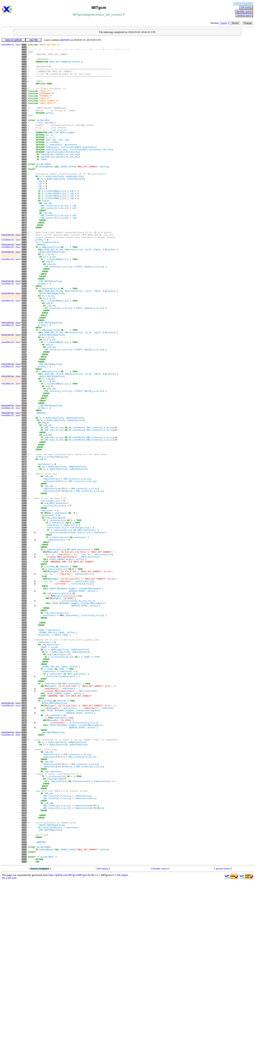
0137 (24, 443)
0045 (24, 173)
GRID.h (44, 109)
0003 (24, 50)
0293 (24, 899)
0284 (24, 873)
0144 (24, 463)
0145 (24, 466)
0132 (24, 428)
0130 (24, 422)
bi (47, 153)
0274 (24, 844)
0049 (24, 185)
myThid (76, 65)
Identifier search (244, 11)
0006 (24, 59)
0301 (24, 923)
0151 (24, 484)
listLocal (75, 170)
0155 (24, 495)
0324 (24, 990)
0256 (24, 791)
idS (54, 159)
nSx (59, 170)
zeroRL (54, 767)
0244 (24, 756)
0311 (24, 952)
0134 (24, 434)
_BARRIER (41, 285)
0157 (24, 501)
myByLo (49, 203)
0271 (24, 835)
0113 (24, 372)
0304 (24, 931)
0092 (24, 311)
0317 (24, 969)
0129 (24, 419)
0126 (24, 410)
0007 (24, 62)
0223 (24, 694)
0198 (24, 621)
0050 (24, 188)
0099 (24, 331)
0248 (24, 767)
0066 (24, 235)
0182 (24, 574)
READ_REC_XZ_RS (53, 290)
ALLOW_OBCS (43, 135)
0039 (24, 156)
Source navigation (243, 3)
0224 (24, 697)
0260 (24, 803)
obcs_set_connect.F (111, 14)
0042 (24, 165)
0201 (24, 630)
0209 (24, 653)
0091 (24, 308)
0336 (24, 1025)
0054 (24, 200)
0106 (24, 352)
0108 (24, 358)
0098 (24, 328)
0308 (24, 943)
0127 (24, 413)
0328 (24, 1002)
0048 (24, 182)
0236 (24, 732)
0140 (24, 451)
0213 (24, 665)
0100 (24, 334)
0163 (24, 519)
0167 (24, 530)
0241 (24, 747)
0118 (24, 387)
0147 (24, 472)
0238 (24, 738)
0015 (24, 86)
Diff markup (246, 7)
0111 (24, 367)
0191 (24, 601)
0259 (24, 800)
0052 (24, 194)
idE (60, 159)
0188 (24, 592)
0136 (24, 440)
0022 (24, 106)
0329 (24, 1005)
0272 (24, 838)
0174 (24, 551)
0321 (24, 981)
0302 (24, 926)
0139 (24, 448)
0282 (24, 867)
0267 (24, 823)
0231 (24, 718)
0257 (24, 794)
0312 (24, 955)
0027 (24, 121)
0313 (24, 958)
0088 (24, 299)
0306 (24, 937)
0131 (24, 425)
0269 (24, 829)
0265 (24, 817)
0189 (24, 595)
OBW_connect (48, 252)
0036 (24, 147)
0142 (24, 457)
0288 (24, 885)
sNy (72, 173)
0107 (24, 355)
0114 (24, 375)
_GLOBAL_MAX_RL (47, 750)
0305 (24, 934)
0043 (24, 167)
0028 (24, 124)
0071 (24, 249)
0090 (24, 305)
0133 (24, 431)
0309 (24, 946)
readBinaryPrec (51, 282)
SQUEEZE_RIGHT (76, 700)
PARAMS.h (46, 106)
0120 (24, 393)
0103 (24, 343)
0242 (24, 750)
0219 (24, 683)
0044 (24, 170)
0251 (24, 776)
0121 (24, 396)
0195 (24, 612)
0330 (24, 1007)
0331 (24, 1010)
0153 (24, 489)
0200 (24, 627)
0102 (24, 340)
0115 (24, 378)
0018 (24, 94)
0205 (24, 642)
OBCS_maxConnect (85, 167)
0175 (24, 554)
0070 (24, 247)
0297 (24, 911)
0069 (24, 244)
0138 (24, 446)
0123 (24, 402)
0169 (24, 536)
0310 (24, 949)
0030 (24, 129)
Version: (220, 23)
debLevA (61, 832)
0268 (24, 826)
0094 (24, 317)
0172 (24, 545)
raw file (33, 40)
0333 (24, 1016)
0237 (24, 735)
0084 (24, 287)
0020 (24, 100)
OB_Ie (49, 516)
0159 (24, 507)
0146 (24, 469)
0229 (24, 712)
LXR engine (121, 1039)
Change (247, 23)
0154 (24, 492)
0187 (24, 589)
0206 (24, 645)
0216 (24, 674)
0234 (24, 727)
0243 (24, 753)
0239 (24, 741)
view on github (13, 40)
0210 (24, 656)
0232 (24, 721)
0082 (24, 282)
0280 (24, 861)
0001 (24, 45)
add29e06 (65, 40)
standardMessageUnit (91, 697)
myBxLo (51, 206)
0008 (24, 65)
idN (47, 159)
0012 (24, 77)
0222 (24, 691)
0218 (24, 680)
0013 (24, 80)
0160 (24, 510)
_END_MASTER (45, 328)
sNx (61, 173)
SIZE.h (44, 100)
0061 (24, 220)
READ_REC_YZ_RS (53, 390)
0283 (24, 870)
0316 (24, 966)
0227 (24, 706)
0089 (24, 302)
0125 (24, 407)
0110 (24, 364)
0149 (24, 478)
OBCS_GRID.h (48, 115)
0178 (24, 563)
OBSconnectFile (51, 337)
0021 (24, 103)
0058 (24, 211)
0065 (24, 232)
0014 (24, 83)
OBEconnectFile (51, 387)
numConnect (52, 167)
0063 (24, 226)
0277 (24, 852)
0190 (24, 598)
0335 (24, 1022)
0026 (24, 118)
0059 (24, 214)
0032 (24, 135)
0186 (24, 586)
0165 (24, 525)
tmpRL (44, 182)
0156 (24, 498)
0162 (24, 516)
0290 (24, 890)
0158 (24, 504)
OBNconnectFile (51, 287)
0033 (24, 138)
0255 (24, 788)
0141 (24, 454)
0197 (24, 618)
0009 (24, 68)
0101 (24, 337)
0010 (24, 71)
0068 (24, 241)
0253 (24, 782)
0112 (24, 369)
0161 (24, 513)
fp (47, 162)
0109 (24, 361)
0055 (24, 203)
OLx (52, 176)
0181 (24, 571)
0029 (24, 127)
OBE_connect (48, 249)
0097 (24, 326)
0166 (24, 527)
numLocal (51, 170)
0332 (24, 1013)
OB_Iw (49, 519)
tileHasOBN (50, 220)
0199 (24, 624)
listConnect (68, 167)
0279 (24, 858)
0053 (24, 197)
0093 (24, 314)
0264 (24, 814)
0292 (24, 896)
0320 (24, 978)
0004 (24, 53)
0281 (24, 864)
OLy (52, 179)
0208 (24, 650)
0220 (24, 686)
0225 (24, 700)
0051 (24, 191)
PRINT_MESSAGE (57, 697)
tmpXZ (44, 176)
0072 (24, 252)
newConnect (55, 165)
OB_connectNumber (48, 984)
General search (244, 15)
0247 (24, 765)
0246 (24, 762)
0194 (24, 609)
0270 (24, 832)
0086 (24, 293)
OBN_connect (48, 238)
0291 (24, 893)
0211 (24, 659)
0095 (24, 320)
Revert (235, 23)
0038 (24, 153)
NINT (78, 311)
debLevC (64, 671)
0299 (24, 917)
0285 (24, 876)
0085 (24, 290)
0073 (24, 255)
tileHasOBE (50, 226)
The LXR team (9, 1041)
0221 (24, 688)
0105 (24, 349)
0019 (24, 97)
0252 (24, 779)
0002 (24, 48)
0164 (24, 522)
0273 (24, 841)
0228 (24, 709)
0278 (24, 855)
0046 (24, 176)
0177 (24, 560)
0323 (24, 987)
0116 (24, 381)
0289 (24, 887)
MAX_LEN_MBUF (57, 150)
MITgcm (78, 14)
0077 (24, 267)
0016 (24, 88)
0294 (24, 902)
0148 (24, 475)
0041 (24, 162)
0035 (24, 144)
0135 (24, 437)
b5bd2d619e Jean (11, 273)
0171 (24, 542)
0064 (24, 229)
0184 (24, 580)
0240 (24, 744)
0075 (24, 261)
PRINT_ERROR (56, 662)
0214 (24, 668)
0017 (24, 91)
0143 (24, 460)
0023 (24, 109)
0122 (24, 399)
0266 (24, 820)
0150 (24, 481)
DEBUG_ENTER (68, 191)
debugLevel (62, 539)
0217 (24, 677)
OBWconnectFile (51, 437)
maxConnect (71, 165)
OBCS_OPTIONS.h (49, 45)
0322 (24, 984)
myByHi (70, 203)
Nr (67, 176)
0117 (24, 384)
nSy (64, 170)
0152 (24, 487)
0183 (24, 577)
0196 (24, 615)
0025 (24, 115)
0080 (24, 276)
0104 (24, 346)
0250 (24, 773)
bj (52, 153)
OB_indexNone (76, 504)
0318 (24, 972)
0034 (24, 141)
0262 (24, 808)
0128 (24, 416)
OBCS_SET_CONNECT (59, 65)
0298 (24, 914)
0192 (24, 604)
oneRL (97, 779)
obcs (93, 14)
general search (223, 1032)
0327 (24, 999)
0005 (24, 56)
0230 (24, 715)
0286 (24, 879)
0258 (24, 797)
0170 (24, 539)
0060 (24, 217)
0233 (24, 724)
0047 (24, 179)
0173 (24, 548)
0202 (24, 633)
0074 (24, 258)
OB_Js (49, 507)
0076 (24, 264)
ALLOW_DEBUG (44, 188)
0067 (24, 238)
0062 (24, 223)
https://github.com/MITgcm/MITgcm (67, 1039)
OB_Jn (49, 504)
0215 (24, 671)
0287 (24, 882)
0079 (24, 273)
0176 (24, 557)
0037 (24, 150)
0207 (24, 647)
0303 (24, 928)
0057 (24, 208)
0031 (24, 132)
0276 (24, 849)
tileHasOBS (50, 223)
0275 (24, 846)
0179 (24, 566)
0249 (24, 770)
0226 (24, 703)
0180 (24, 568)
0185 (24, 583)
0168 (24, 533)
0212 (24, 662)
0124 (24, 405)
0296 (24, 908)
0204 (24, 639)
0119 (24, 390)
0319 (24, 975)
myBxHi (71, 206)
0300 (24, 920)
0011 (24, 74)
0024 (24, 112)
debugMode (46, 191)
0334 (24, 1019)
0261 (24, 806)
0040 (24, 159)
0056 (24, 206)
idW (66, 159)
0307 (24, 940)
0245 (24, 759)
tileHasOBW (50, 229)
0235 (24, 729)
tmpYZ (44, 179)
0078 (24, 270)
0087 (24, 296)
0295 (24, 905)
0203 (24, 636)
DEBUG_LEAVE (68, 1010)
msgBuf (71, 150)
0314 (24, 961)
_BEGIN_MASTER (46, 293)
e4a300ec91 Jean (11, 45)
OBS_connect (48, 241)
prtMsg (54, 162)
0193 (24, 607)
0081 (24, 279)
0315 (24, 964)
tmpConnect (52, 173)
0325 (24, 993)
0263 (24, 811)
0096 (24, 323)
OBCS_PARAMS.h (49, 112)
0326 (24, 996)
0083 (24, 285)
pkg (87, 14)
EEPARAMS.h (47, 103)
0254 (24, 785)
